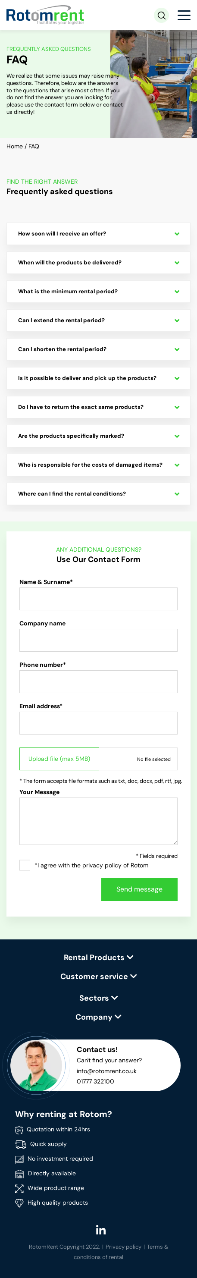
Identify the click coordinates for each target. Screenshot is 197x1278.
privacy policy (102, 865)
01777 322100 (95, 1081)
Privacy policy (123, 1246)
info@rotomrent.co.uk (107, 1071)
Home (14, 146)
